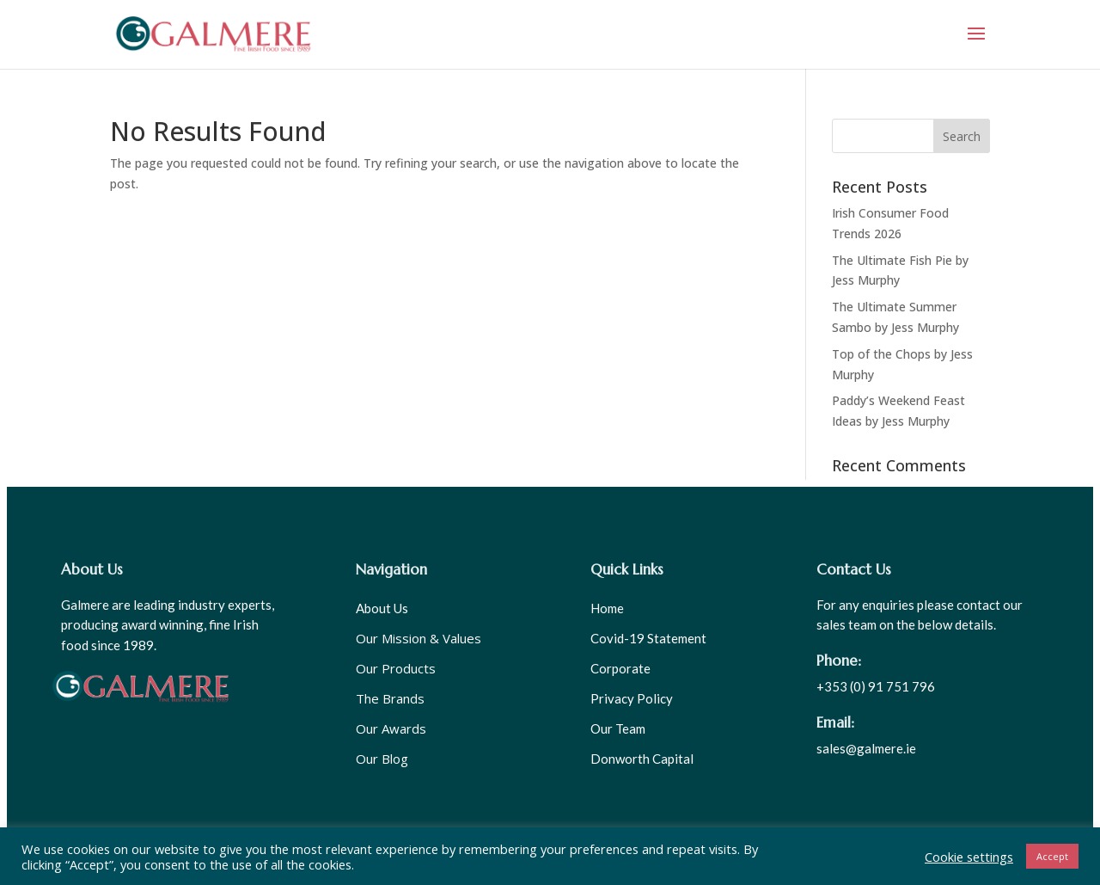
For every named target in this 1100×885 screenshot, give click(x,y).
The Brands (390, 698)
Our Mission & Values (418, 638)
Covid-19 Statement (648, 638)
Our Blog (382, 758)
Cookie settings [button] (969, 856)
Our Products (396, 668)
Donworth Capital (642, 758)
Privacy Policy (631, 698)
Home (607, 608)
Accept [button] (1052, 856)
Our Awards (391, 728)
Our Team (617, 728)
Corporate (620, 668)
